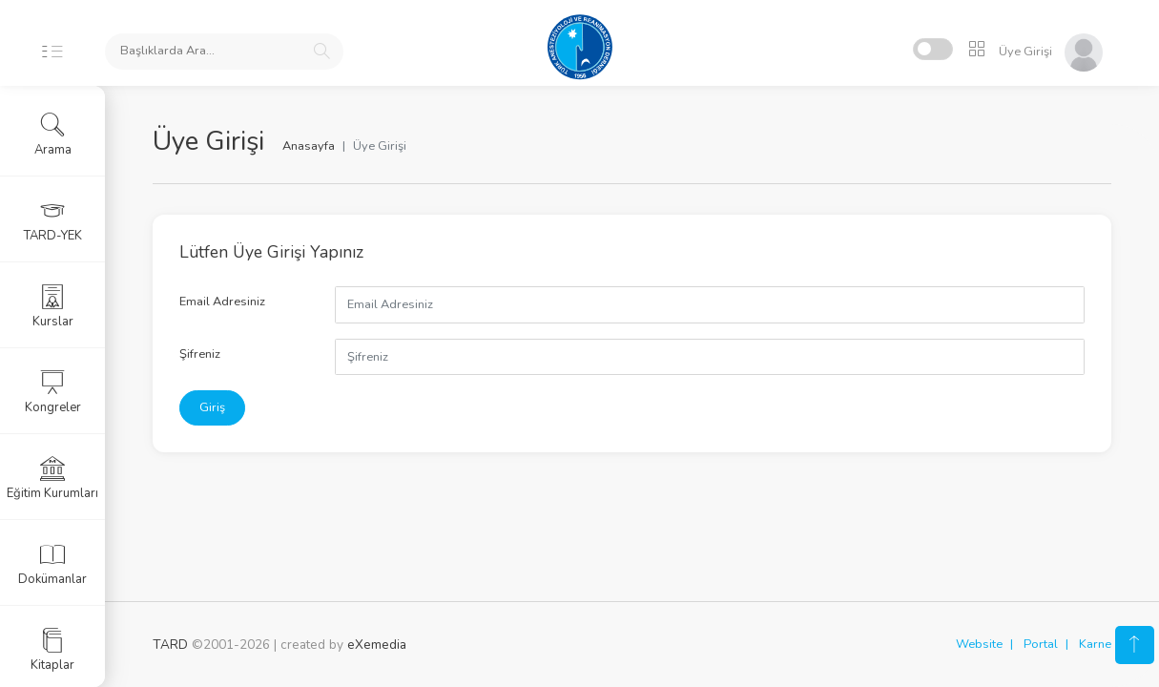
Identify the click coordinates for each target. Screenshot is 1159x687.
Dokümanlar (52, 564)
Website (979, 644)
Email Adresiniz (222, 301)
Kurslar (52, 306)
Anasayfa (308, 146)
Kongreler (53, 392)
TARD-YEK (53, 220)
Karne (1095, 644)
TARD (170, 644)
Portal (1041, 644)
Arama (53, 134)
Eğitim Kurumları (52, 478)
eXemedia (376, 644)
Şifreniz (199, 354)
